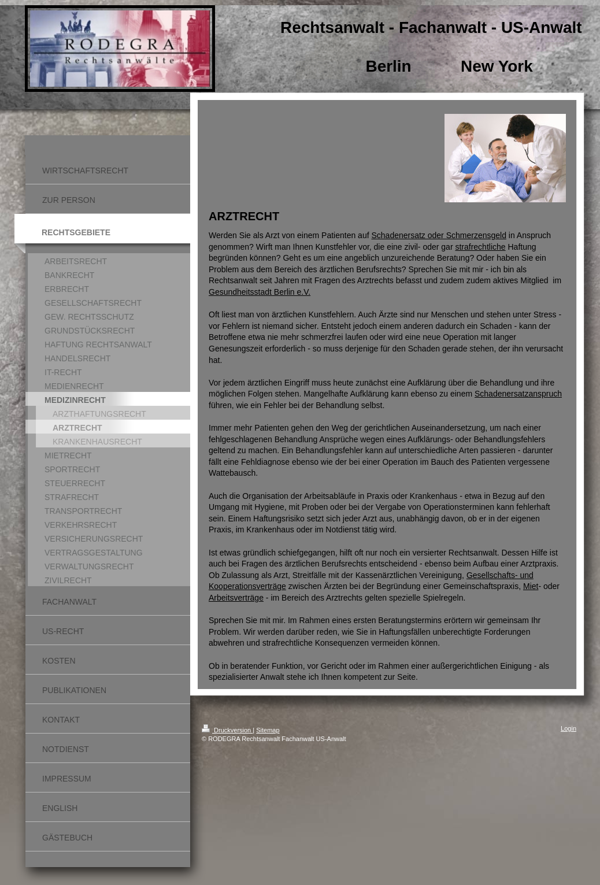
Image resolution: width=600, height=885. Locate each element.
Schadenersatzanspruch (518, 393)
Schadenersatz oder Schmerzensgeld (438, 235)
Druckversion (227, 730)
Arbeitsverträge (236, 597)
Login (568, 728)
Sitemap (267, 730)
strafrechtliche (480, 246)
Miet (530, 586)
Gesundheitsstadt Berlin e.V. (259, 292)
